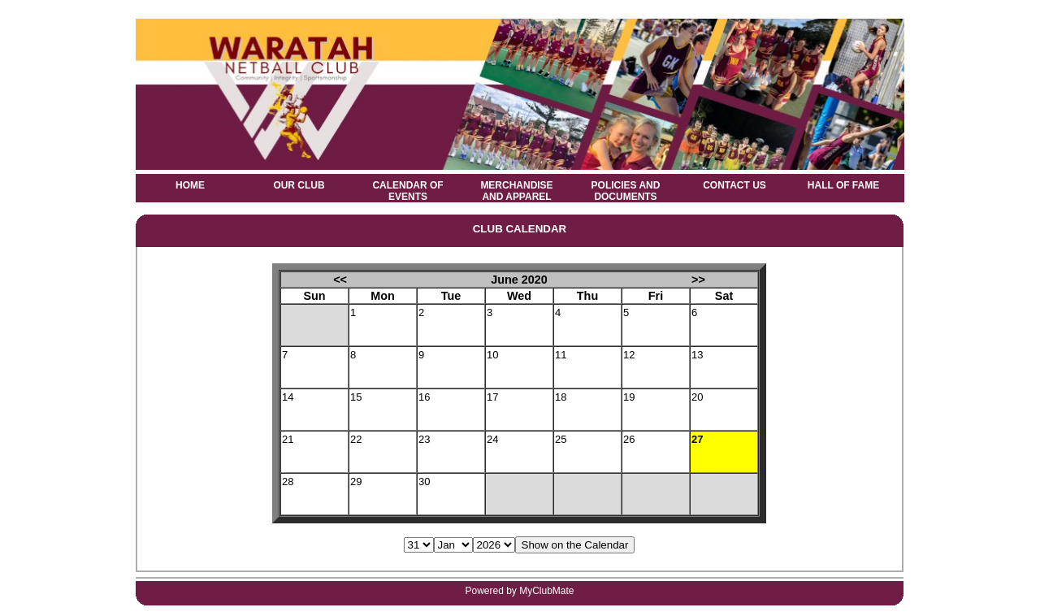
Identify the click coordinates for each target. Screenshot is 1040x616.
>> (698, 279)
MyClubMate (546, 590)
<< (340, 279)
